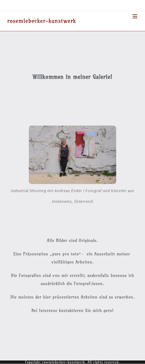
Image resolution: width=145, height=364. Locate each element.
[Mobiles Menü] (135, 16)
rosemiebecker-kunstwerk (41, 21)
